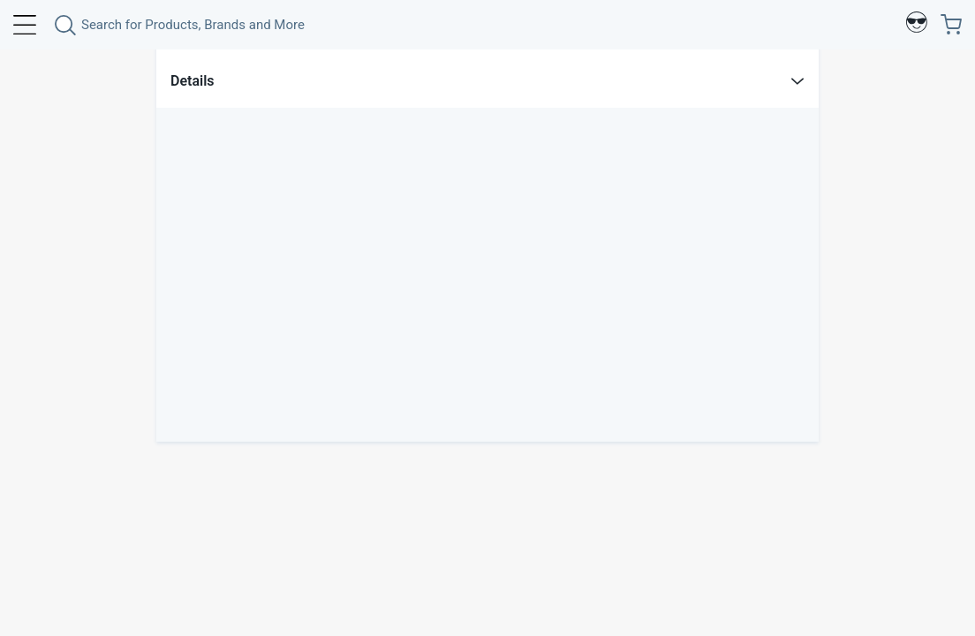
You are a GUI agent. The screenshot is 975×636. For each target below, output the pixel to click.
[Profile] (916, 24)
